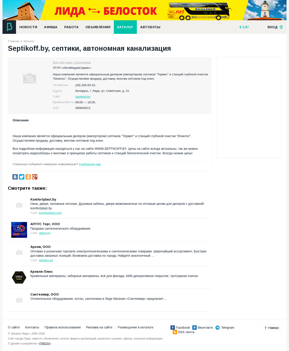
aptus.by (44, 233)
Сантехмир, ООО (44, 294)
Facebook (180, 327)
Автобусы (150, 27)
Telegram (224, 327)
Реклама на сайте (99, 327)
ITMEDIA (44, 343)
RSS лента (183, 332)
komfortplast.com (50, 213)
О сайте (14, 327)
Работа (71, 27)
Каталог (125, 27)
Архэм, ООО (40, 247)
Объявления (97, 27)
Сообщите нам (90, 164)
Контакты (32, 327)
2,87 (245, 27)
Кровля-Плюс (41, 271)
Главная (13, 41)
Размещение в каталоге (136, 327)
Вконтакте (202, 327)
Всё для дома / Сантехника (72, 62)
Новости (28, 27)
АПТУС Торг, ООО (45, 224)
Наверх (271, 328)
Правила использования (63, 327)
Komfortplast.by (43, 199)
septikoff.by (82, 96)
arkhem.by (46, 260)
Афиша (50, 27)
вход (275, 27)
